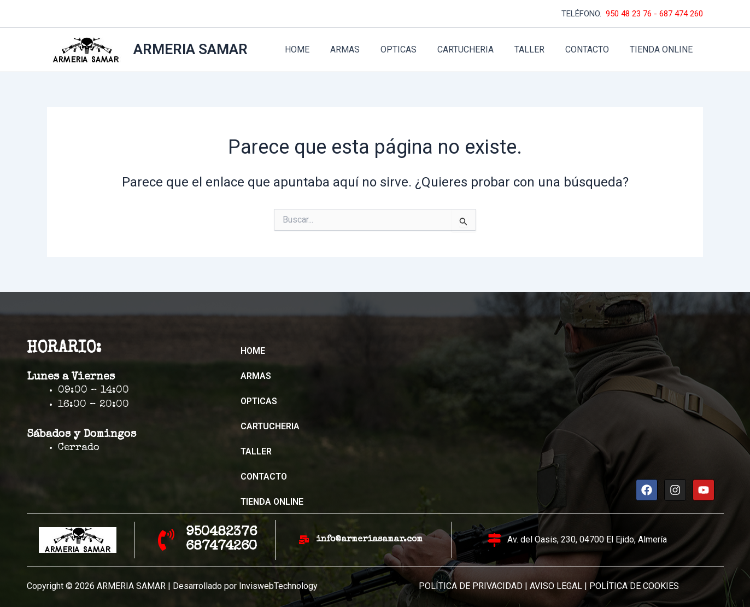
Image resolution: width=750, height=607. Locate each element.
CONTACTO (592, 49)
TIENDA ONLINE (662, 49)
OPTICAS (413, 49)
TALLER (538, 49)
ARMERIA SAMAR (190, 49)
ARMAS (363, 49)
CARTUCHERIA (477, 49)
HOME (318, 49)
